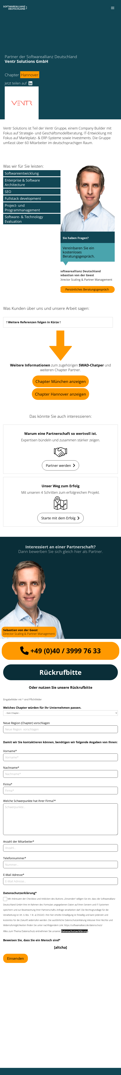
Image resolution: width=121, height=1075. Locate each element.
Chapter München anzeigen (60, 381)
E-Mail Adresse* (13, 875)
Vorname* (10, 751)
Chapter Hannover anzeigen (60, 394)
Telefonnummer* (14, 858)
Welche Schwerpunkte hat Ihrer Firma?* (29, 801)
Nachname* (11, 767)
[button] (112, 8)
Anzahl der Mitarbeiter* (18, 841)
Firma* (7, 784)
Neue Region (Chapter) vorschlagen (26, 723)
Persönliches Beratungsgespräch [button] (87, 289)
